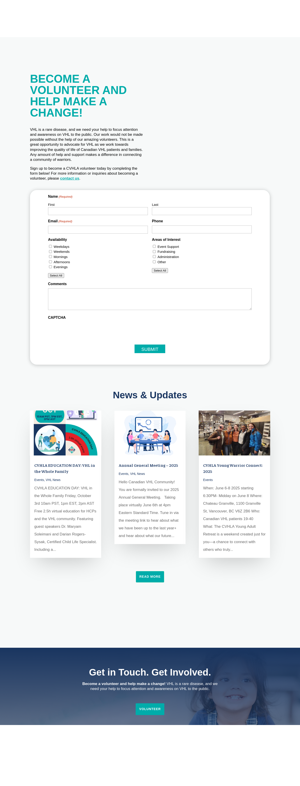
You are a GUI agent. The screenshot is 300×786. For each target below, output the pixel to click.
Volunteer (150, 709)
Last (155, 204)
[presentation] (82, 331)
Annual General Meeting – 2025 (148, 465)
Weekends (62, 251)
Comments (57, 284)
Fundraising (166, 251)
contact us (69, 178)
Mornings (61, 257)
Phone (157, 221)
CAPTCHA (57, 317)
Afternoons (62, 262)
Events (39, 480)
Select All (56, 275)
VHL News (53, 480)
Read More (150, 576)
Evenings (61, 267)
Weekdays (62, 247)
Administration (168, 257)
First (51, 204)
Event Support (168, 247)
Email (60, 221)
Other (162, 262)
